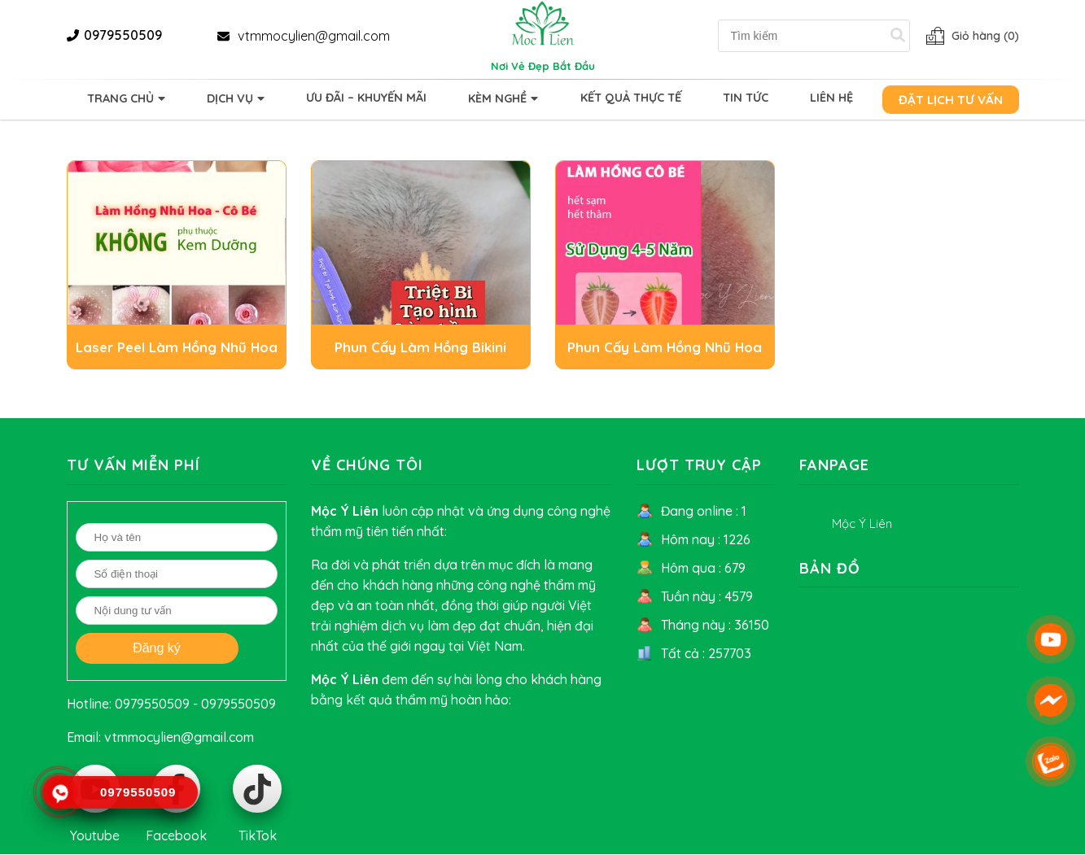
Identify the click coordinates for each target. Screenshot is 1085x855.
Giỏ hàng (985, 35)
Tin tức (745, 97)
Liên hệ (831, 97)
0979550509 (123, 35)
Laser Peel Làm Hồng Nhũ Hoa (177, 347)
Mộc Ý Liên (862, 523)
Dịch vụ (230, 98)
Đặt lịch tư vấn (951, 99)
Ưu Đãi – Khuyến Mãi (366, 97)
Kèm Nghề (497, 98)
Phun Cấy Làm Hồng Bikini (420, 347)
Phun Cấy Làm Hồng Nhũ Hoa (664, 347)
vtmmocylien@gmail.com (314, 36)
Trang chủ (120, 98)
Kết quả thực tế (630, 97)
